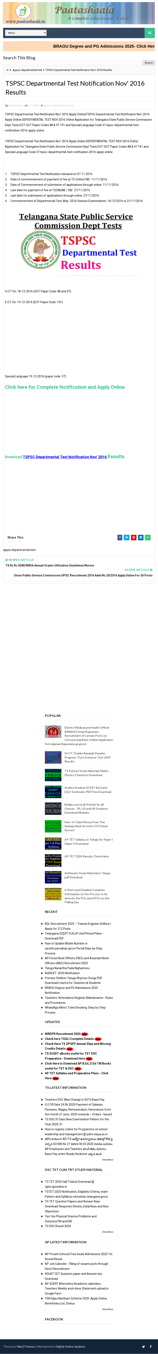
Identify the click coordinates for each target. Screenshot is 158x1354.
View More (107, 1160)
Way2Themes (26, 1346)
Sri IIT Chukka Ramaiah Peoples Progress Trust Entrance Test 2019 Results (88, 757)
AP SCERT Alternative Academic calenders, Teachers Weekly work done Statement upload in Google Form (77, 1289)
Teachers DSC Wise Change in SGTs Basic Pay (74, 1099)
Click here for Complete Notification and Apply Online (65, 387)
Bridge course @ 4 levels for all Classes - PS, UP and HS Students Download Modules (86, 808)
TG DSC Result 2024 (58, 1226)
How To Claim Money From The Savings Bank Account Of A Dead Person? (86, 826)
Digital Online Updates (70, 1346)
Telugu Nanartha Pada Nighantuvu (67, 968)
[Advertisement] (79, 345)
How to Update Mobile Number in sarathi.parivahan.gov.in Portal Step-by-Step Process (73, 948)
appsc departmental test (27, 70)
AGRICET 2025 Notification (62, 973)
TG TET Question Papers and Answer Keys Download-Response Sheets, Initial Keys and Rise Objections (77, 1206)
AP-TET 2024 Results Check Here (87, 856)
